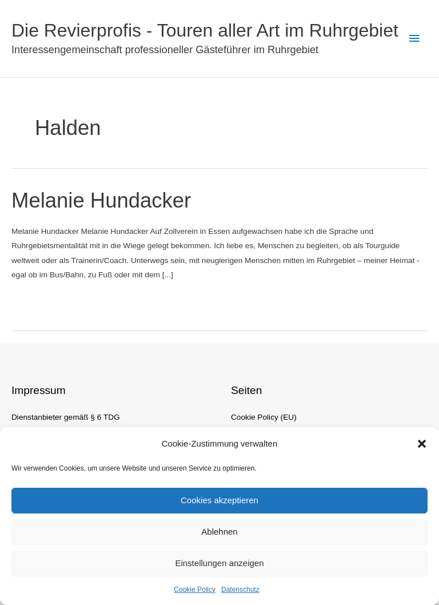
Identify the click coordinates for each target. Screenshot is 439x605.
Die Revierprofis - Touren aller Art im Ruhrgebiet (204, 30)
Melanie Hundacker (101, 200)
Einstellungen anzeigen (219, 563)
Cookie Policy (194, 590)
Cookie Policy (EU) (264, 417)
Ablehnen (219, 531)
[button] (422, 443)
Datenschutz (240, 590)
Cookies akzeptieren (219, 500)
